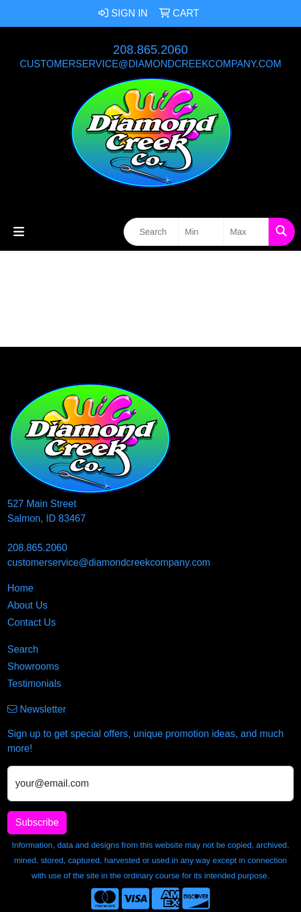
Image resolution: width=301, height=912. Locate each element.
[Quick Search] (151, 232)
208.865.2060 (150, 49)
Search (23, 649)
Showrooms (33, 666)
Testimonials (34, 683)
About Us (27, 605)
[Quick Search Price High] (246, 232)
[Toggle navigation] (19, 231)
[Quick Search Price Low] (201, 232)
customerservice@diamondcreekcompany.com (150, 64)
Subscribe (37, 822)
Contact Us (31, 622)
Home (20, 588)
